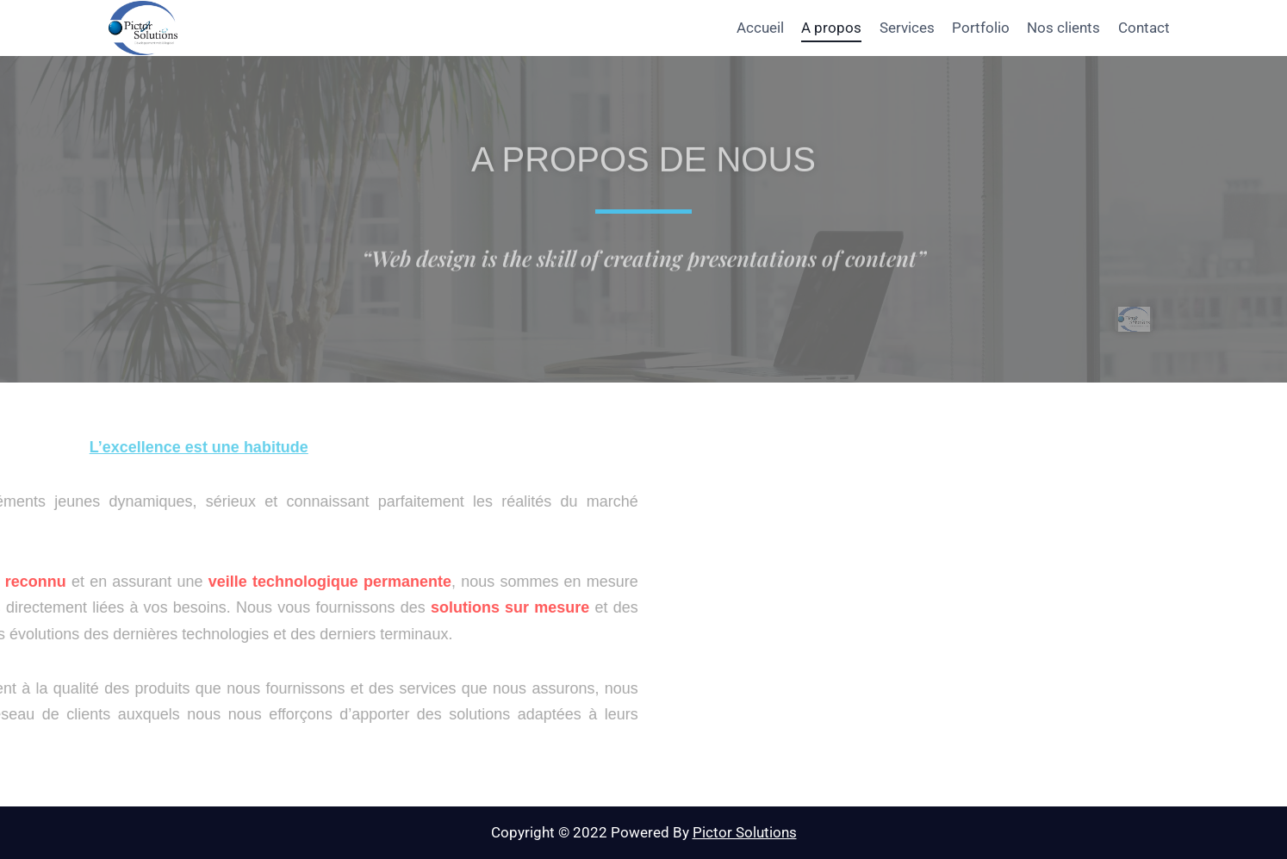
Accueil (760, 27)
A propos (831, 27)
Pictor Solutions (745, 832)
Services (907, 27)
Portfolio (981, 27)
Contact (1144, 27)
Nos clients (1063, 27)
